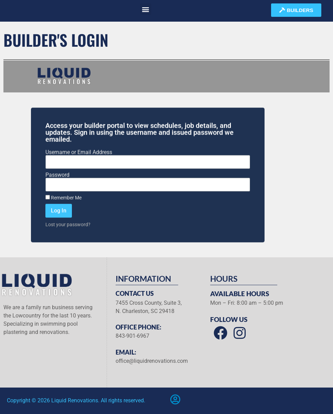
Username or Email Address (78, 168)
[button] (145, 9)
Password (57, 191)
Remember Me (63, 213)
